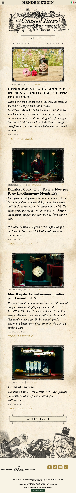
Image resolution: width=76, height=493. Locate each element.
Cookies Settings (38, 490)
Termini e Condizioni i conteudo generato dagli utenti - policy (18, 470)
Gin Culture (33, 84)
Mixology (32, 382)
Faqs (18, 466)
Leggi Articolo (20, 138)
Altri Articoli (38, 419)
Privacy (18, 468)
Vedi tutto (38, 38)
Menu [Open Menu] (2, 3)
